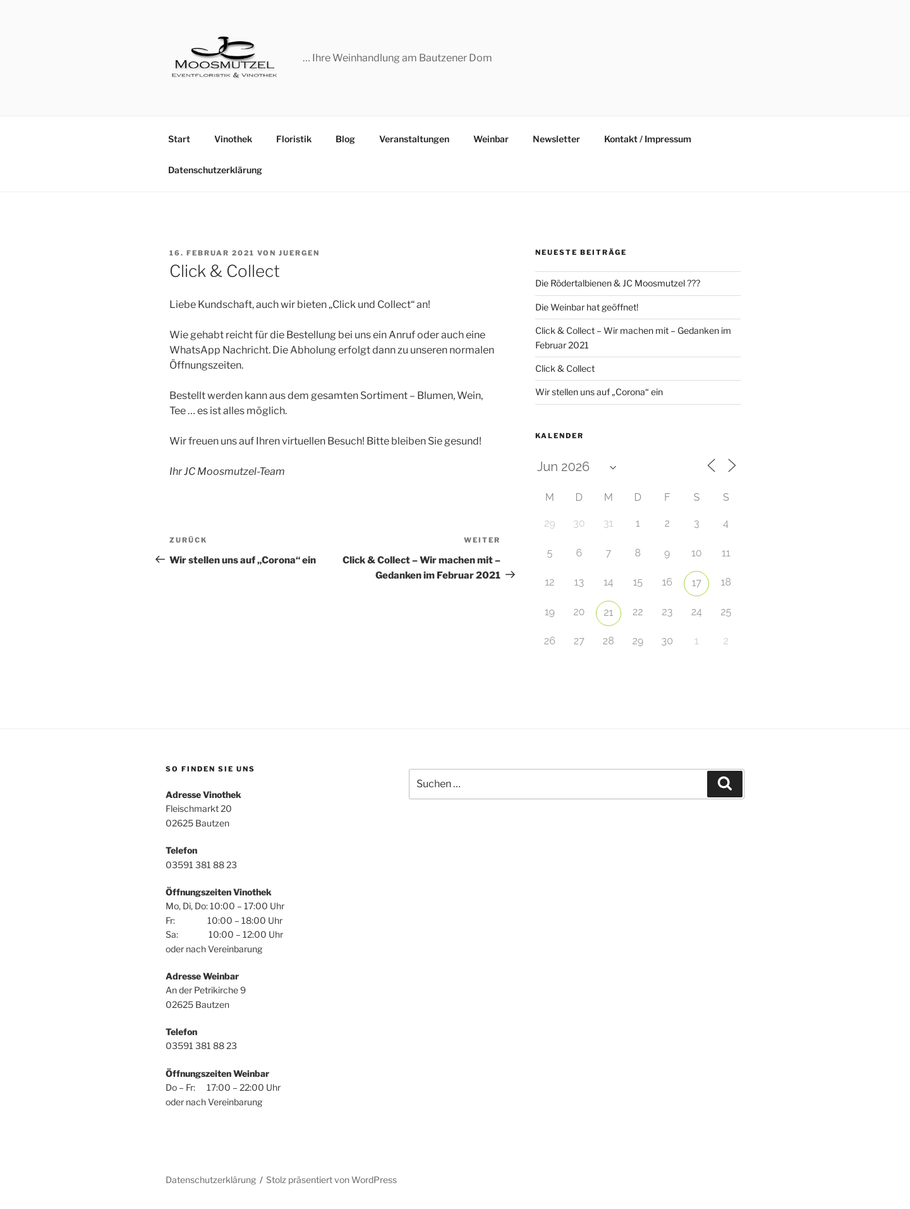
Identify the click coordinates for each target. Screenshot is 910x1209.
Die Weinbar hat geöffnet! (586, 307)
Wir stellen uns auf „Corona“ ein (599, 391)
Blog (345, 138)
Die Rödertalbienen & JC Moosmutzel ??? (617, 283)
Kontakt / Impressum (647, 138)
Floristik (294, 138)
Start (179, 138)
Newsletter (556, 138)
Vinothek (233, 138)
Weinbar (491, 138)
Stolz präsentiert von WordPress (331, 1179)
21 (608, 612)
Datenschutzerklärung (215, 169)
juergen (299, 253)
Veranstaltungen (414, 138)
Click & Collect (565, 368)
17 (696, 583)
